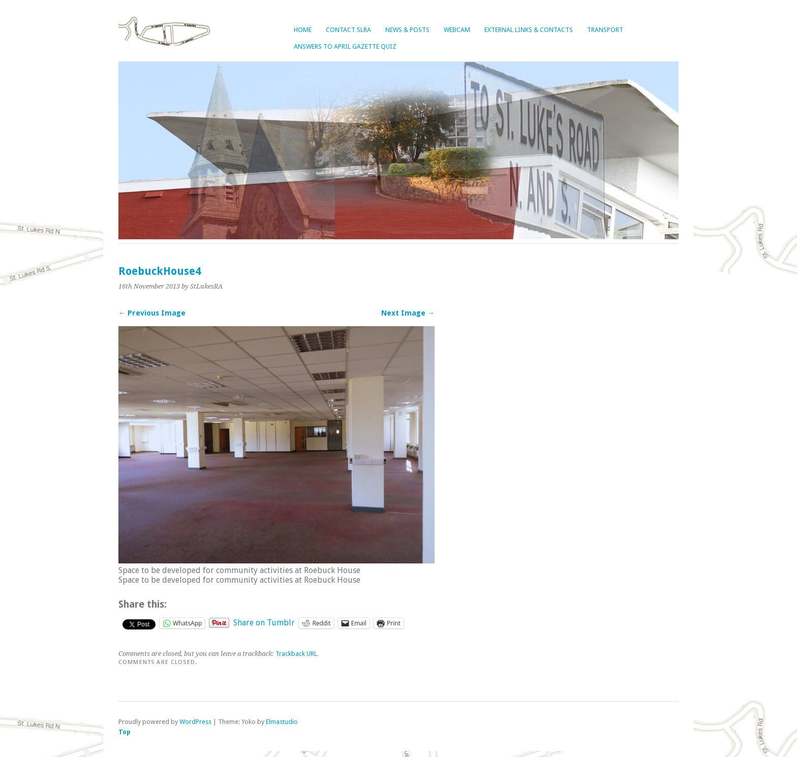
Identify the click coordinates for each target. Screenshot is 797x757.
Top (124, 732)
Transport (605, 30)
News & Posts (407, 30)
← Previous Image (152, 313)
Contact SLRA (348, 30)
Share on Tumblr (264, 622)
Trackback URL (296, 653)
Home (303, 30)
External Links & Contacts (528, 30)
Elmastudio (282, 722)
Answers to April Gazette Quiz (345, 46)
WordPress (195, 722)
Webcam (457, 30)
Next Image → (408, 313)
